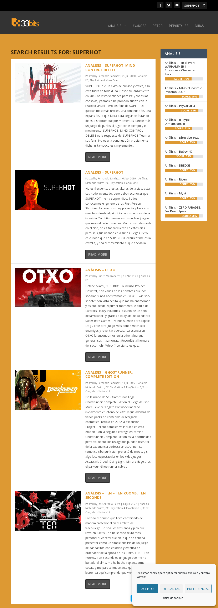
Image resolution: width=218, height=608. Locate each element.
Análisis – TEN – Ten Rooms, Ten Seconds (115, 482)
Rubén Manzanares (109, 263)
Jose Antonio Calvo (109, 491)
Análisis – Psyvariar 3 (180, 93)
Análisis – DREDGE (178, 152)
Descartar (171, 589)
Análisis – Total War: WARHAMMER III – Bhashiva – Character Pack (180, 55)
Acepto (147, 589)
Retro (158, 20)
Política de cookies (172, 598)
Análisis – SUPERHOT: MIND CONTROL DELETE (110, 54)
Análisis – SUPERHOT (104, 159)
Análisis (115, 20)
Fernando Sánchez (109, 63)
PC (86, 67)
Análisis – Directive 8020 (182, 125)
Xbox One (112, 67)
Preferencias (198, 589)
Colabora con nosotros (120, 604)
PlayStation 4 (97, 67)
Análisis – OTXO (100, 257)
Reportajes (179, 20)
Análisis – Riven (176, 166)
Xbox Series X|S (101, 378)
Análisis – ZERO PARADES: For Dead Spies (183, 196)
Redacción (95, 604)
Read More (97, 144)
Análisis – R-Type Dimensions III (177, 108)
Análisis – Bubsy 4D (178, 139)
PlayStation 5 (133, 374)
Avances (140, 20)
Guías (199, 20)
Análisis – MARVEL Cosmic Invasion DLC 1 (183, 77)
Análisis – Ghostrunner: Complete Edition (109, 361)
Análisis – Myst (175, 180)
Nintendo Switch (94, 170)
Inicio (81, 604)
